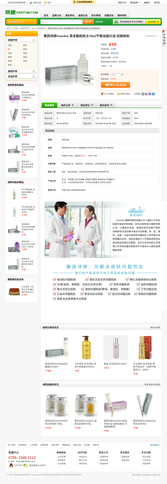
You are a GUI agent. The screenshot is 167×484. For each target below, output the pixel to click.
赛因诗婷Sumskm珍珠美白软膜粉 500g (56, 422)
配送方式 (103, 452)
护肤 (16, 28)
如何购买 (62, 460)
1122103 (15, 465)
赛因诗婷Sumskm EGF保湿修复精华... (28, 129)
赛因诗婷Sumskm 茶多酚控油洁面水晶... (28, 165)
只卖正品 (147, 460)
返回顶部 (154, 445)
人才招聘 (33, 445)
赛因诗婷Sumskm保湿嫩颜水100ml (56, 365)
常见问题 (146, 452)
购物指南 (61, 452)
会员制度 (62, 463)
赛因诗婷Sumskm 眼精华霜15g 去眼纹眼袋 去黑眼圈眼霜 (115, 423)
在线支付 (83, 457)
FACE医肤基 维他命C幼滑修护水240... (28, 209)
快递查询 (104, 457)
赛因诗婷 (41, 28)
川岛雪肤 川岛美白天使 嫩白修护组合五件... (28, 289)
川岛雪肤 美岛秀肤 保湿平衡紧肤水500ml (85, 365)
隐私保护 (55, 445)
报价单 (96, 445)
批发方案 (77, 445)
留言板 (87, 445)
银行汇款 (83, 460)
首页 (9, 28)
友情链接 (146, 475)
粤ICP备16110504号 (73, 475)
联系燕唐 (22, 445)
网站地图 (136, 475)
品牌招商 (44, 445)
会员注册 (62, 457)
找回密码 (147, 463)
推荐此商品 (125, 94)
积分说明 (147, 457)
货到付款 (83, 463)
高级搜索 (99, 22)
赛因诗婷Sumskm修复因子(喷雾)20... (28, 95)
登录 (49, 2)
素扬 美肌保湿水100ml (115, 363)
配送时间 (104, 463)
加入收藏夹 (109, 94)
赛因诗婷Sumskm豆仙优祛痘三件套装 (28, 244)
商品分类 (21, 21)
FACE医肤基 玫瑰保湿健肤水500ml (28, 192)
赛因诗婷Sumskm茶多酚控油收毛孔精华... (28, 148)
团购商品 (66, 445)
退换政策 (125, 457)
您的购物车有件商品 (131, 21)
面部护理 (25, 28)
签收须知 (104, 460)
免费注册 (37, 2)
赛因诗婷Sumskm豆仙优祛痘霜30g (144, 422)
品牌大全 (156, 475)
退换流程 (125, 460)
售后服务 (124, 452)
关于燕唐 (11, 445)
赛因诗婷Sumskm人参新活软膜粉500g (85, 422)
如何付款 (82, 452)
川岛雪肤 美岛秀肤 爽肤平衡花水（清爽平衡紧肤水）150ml (144, 366)
